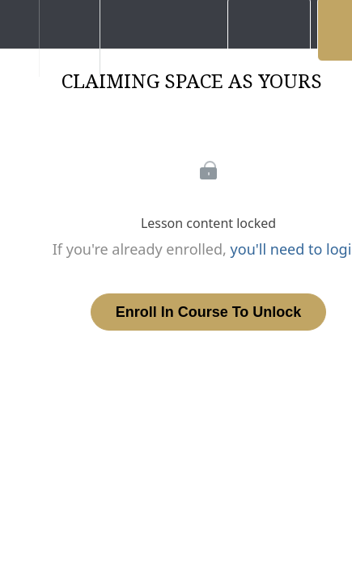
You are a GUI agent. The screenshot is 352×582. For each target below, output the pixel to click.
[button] (19, 38)
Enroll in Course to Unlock (209, 312)
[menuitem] (69, 38)
